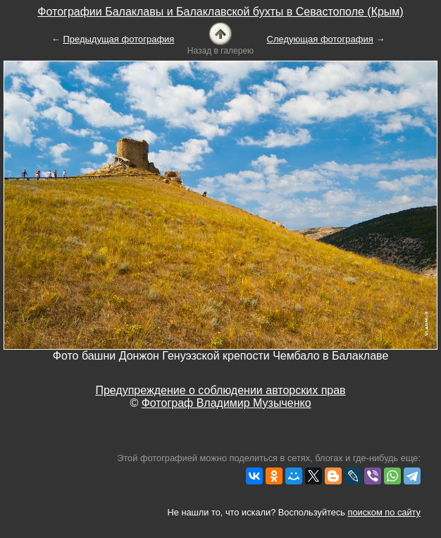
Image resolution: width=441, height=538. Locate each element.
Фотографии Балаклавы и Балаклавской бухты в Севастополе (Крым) (220, 12)
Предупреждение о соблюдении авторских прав (220, 390)
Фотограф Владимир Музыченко (226, 403)
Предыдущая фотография (118, 39)
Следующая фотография (320, 39)
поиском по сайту (384, 512)
